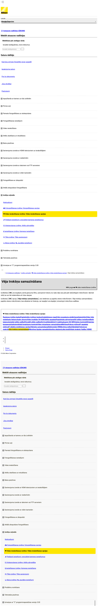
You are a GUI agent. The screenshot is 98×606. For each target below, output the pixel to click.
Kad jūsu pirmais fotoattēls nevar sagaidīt (17, 62)
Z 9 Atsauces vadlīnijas (13, 273)
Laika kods (65, 329)
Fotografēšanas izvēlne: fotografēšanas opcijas (21, 208)
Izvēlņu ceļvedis (26, 273)
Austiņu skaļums (55, 329)
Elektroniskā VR (54, 327)
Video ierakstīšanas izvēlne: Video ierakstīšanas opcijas (24, 214)
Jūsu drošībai (6, 84)
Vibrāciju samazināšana (39, 327)
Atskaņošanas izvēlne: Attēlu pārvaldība (18, 226)
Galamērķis (82, 317)
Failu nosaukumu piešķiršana (67, 317)
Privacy (7, 348)
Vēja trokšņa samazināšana (19, 329)
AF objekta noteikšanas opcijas (19, 327)
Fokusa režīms (73, 324)
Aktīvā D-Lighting (56, 322)
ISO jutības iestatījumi (82, 320)
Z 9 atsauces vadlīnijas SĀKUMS (13, 31)
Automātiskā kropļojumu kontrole (25, 324)
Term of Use (8, 350)
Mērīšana (64, 324)
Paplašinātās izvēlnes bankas (31, 317)
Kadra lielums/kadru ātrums (17, 320)
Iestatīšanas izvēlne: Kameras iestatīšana (18, 231)
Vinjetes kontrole (80, 322)
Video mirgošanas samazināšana (49, 324)
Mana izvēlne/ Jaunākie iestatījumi (17, 243)
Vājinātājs (75, 327)
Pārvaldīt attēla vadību (32, 322)
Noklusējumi (7, 202)
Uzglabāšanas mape (49, 317)
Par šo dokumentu (8, 77)
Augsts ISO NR (68, 322)
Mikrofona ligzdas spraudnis (39, 329)
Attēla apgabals (50, 320)
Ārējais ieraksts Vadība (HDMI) (80, 329)
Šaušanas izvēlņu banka (11, 317)
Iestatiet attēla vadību (16, 322)
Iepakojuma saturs (8, 69)
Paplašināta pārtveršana (65, 320)
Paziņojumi (6, 91)
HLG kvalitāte (45, 322)
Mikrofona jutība (65, 327)
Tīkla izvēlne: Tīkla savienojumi (15, 237)
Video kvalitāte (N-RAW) (36, 320)
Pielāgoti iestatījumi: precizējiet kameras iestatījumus (23, 220)
